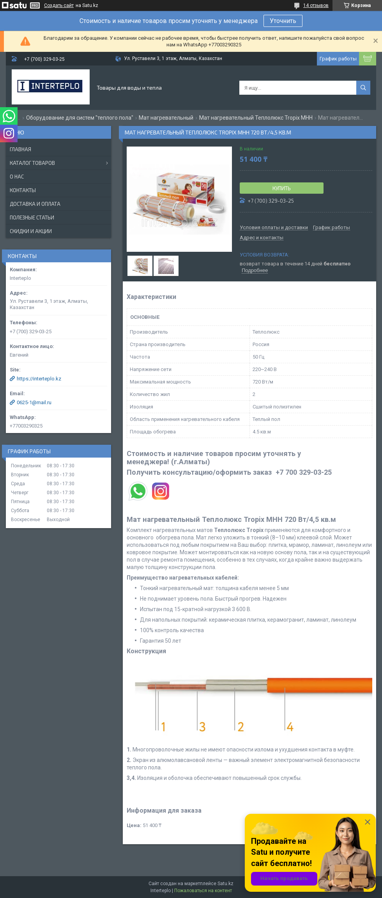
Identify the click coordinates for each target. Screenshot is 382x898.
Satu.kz (225, 883)
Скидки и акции (31, 231)
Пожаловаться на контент (203, 890)
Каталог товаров (32, 163)
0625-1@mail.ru (34, 402)
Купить (281, 188)
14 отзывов (316, 5)
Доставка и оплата (35, 204)
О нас (17, 176)
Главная (20, 149)
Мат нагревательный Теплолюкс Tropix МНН (256, 118)
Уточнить (283, 21)
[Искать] (363, 88)
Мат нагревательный (166, 118)
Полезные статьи (32, 217)
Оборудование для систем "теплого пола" (79, 118)
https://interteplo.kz (39, 379)
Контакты (23, 190)
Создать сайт (59, 5)
